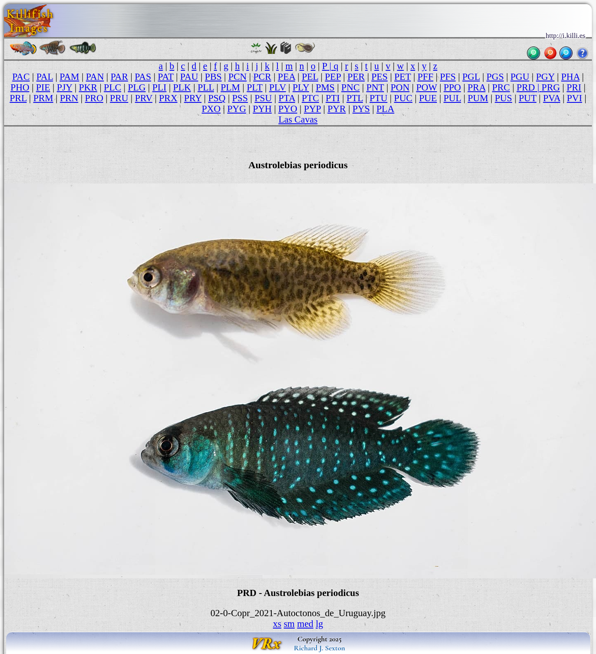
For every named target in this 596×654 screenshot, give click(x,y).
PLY (301, 87)
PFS (447, 77)
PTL (355, 98)
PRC (501, 87)
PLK (182, 87)
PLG (137, 87)
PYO (287, 109)
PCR (262, 77)
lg (319, 624)
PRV (143, 98)
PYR (337, 109)
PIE (43, 87)
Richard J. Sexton (319, 647)
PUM (478, 98)
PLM (230, 87)
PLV (277, 87)
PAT (165, 77)
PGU (520, 77)
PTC (310, 98)
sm (289, 624)
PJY (64, 87)
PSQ (216, 98)
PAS (143, 77)
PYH (262, 109)
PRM (43, 98)
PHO (19, 87)
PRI (573, 87)
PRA (476, 87)
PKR (88, 87)
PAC (21, 77)
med (305, 624)
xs (277, 624)
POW (426, 87)
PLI (159, 87)
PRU (119, 98)
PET (402, 77)
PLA (385, 109)
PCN (237, 77)
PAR (119, 77)
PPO (452, 87)
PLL (206, 87)
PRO (94, 98)
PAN (95, 77)
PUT (527, 98)
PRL (18, 98)
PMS (325, 87)
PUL (452, 98)
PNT (375, 87)
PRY (193, 98)
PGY (545, 77)
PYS (361, 109)
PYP (312, 109)
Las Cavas (297, 119)
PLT (254, 87)
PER (356, 77)
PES (379, 77)
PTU (378, 98)
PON (399, 87)
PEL (310, 77)
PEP (333, 77)
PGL (471, 77)
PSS (240, 98)
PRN (69, 98)
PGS (495, 77)
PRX (168, 98)
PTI (333, 98)
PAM (69, 77)
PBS (213, 77)
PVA (551, 98)
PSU (263, 98)
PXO (211, 109)
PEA (286, 77)
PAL (44, 77)
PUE (428, 98)
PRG (551, 87)
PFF (425, 77)
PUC (403, 98)
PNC (350, 87)
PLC (112, 87)
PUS (503, 98)
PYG (236, 109)
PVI (574, 98)
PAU (189, 77)
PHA (570, 77)
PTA (287, 98)
